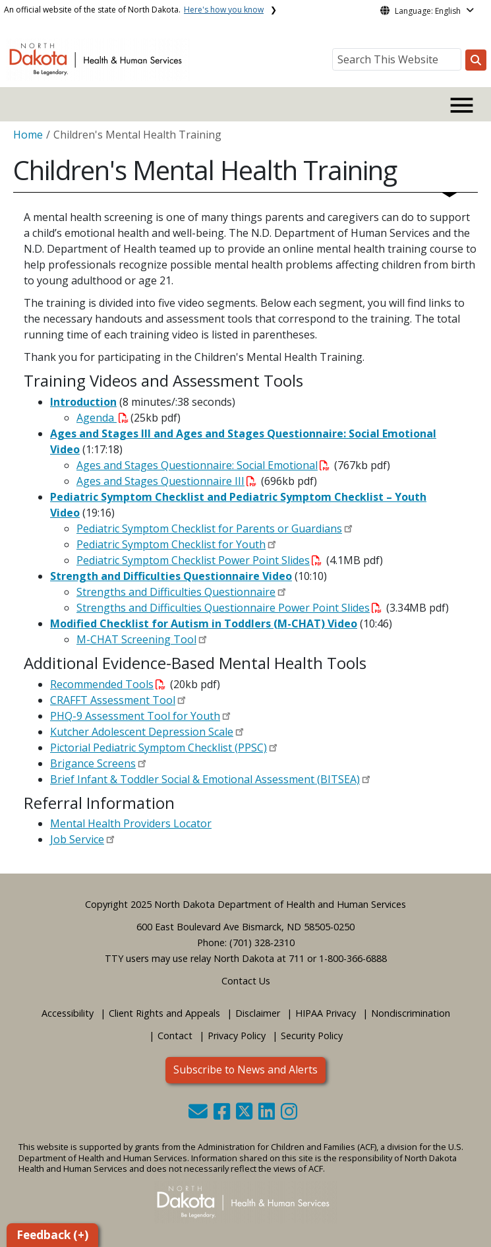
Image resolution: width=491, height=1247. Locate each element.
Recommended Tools (107, 684)
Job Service (77, 839)
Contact (175, 1035)
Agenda (102, 417)
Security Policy (312, 1035)
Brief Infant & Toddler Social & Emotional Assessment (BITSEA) (205, 779)
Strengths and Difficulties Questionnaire (175, 592)
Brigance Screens (93, 763)
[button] (199, 1114)
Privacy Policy (237, 1035)
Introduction (83, 402)
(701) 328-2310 (262, 942)
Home (28, 134)
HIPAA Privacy (325, 1013)
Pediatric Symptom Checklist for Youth (171, 544)
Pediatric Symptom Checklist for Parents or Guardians (209, 528)
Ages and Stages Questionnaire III (166, 481)
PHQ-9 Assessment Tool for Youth (135, 716)
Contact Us (245, 981)
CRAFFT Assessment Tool (112, 700)
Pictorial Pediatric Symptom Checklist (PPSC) (158, 747)
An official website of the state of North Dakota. (134, 9)
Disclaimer (257, 1013)
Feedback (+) (52, 1234)
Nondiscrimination (410, 1013)
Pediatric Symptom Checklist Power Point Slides (199, 560)
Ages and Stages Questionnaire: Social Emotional (203, 465)
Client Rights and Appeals (164, 1013)
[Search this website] (475, 60)
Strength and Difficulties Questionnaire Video (171, 576)
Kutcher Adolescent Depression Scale (141, 731)
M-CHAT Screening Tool (136, 639)
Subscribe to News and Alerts (245, 1069)
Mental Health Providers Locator (131, 823)
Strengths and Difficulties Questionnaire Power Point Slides (229, 607)
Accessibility (68, 1013)
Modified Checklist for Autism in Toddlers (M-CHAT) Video (203, 623)
